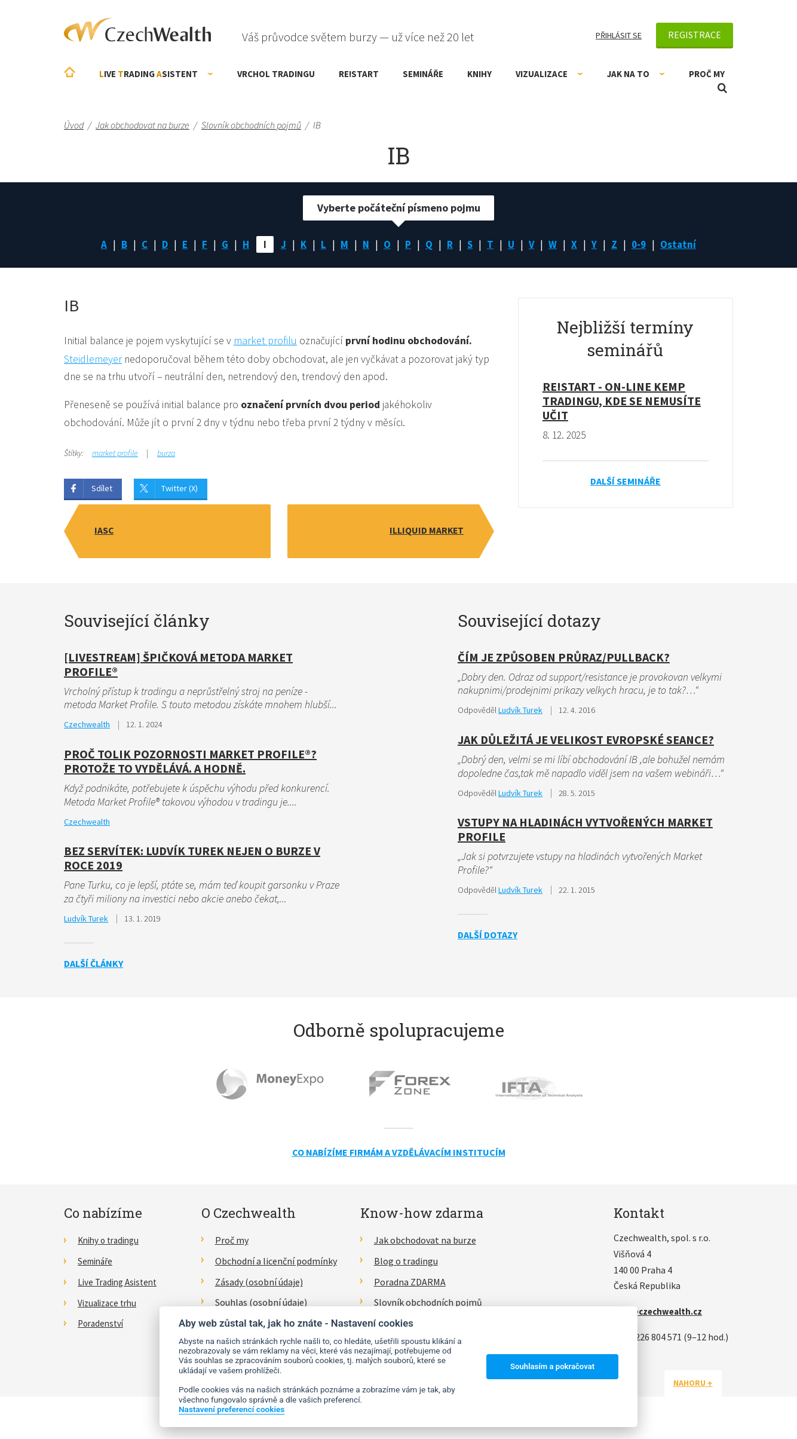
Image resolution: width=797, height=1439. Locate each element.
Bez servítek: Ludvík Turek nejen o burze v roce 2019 (192, 860)
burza (166, 454)
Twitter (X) (179, 490)
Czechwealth (87, 726)
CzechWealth (137, 30)
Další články (93, 966)
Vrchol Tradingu (276, 73)
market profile (115, 454)
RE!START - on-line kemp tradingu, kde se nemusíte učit (621, 402)
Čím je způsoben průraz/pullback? (564, 658)
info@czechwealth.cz (661, 1314)
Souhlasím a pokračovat (552, 1366)
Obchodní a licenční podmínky (276, 1264)
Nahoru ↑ (704, 1385)
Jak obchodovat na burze (425, 1243)
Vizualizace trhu (110, 1305)
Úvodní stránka (69, 72)
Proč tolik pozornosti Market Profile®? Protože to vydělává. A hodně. (190, 762)
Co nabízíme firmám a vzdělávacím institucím (398, 1155)
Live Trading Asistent (121, 1285)
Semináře (423, 73)
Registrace (694, 35)
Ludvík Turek (86, 921)
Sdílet (101, 490)
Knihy (479, 73)
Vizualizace (549, 73)
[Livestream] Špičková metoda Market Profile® (178, 665)
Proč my (707, 73)
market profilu (269, 341)
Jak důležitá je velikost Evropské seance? (586, 741)
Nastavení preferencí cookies (231, 1409)
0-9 (642, 245)
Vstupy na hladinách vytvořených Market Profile (585, 832)
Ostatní (682, 245)
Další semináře (625, 482)
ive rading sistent (156, 73)
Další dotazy (487, 938)
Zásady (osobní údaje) (259, 1285)
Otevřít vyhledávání (722, 88)
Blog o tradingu (406, 1264)
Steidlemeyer (93, 359)
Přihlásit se (619, 35)
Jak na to (636, 73)
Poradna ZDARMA (410, 1285)
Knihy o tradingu (111, 1243)
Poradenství (102, 1326)
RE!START (359, 73)
